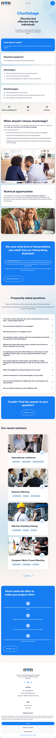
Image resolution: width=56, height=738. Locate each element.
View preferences (28, 731)
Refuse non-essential (28, 727)
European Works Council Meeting (28, 560)
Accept (28, 723)
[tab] (28, 319)
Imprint (34, 735)
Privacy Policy (23, 735)
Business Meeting (20, 491)
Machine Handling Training (25, 526)
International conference (24, 457)
